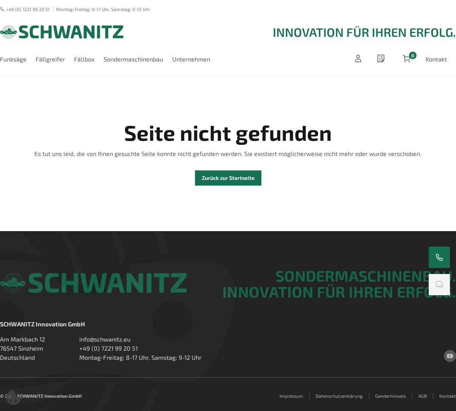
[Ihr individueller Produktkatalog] (382, 59)
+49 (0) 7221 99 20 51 (25, 9)
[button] (13, 397)
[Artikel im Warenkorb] (407, 59)
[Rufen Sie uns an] (439, 257)
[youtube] (450, 356)
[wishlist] (382, 59)
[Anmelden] (358, 59)
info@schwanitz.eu (105, 339)
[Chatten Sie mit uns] (439, 284)
